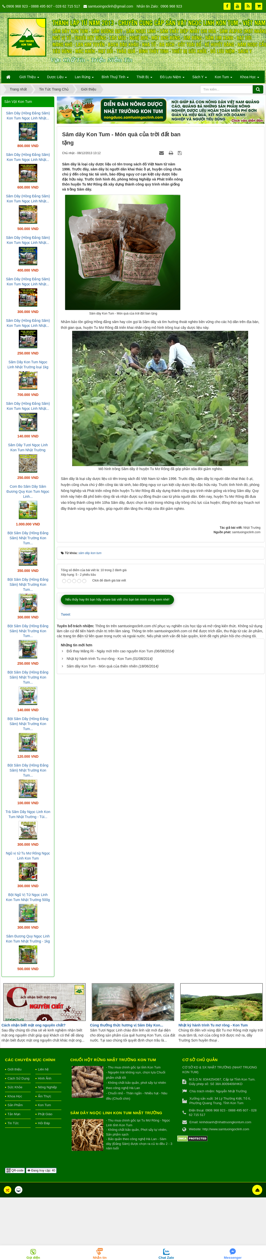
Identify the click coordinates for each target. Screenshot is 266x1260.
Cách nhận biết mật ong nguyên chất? (33, 1025)
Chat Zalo (166, 1257)
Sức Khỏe (15, 1087)
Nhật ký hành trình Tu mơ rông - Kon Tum (99, 794)
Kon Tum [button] (223, 78)
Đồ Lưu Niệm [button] (172, 78)
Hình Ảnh (45, 1078)
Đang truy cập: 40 (41, 1170)
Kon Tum (44, 1105)
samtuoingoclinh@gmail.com (110, 6)
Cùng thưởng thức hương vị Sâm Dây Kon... (126, 1025)
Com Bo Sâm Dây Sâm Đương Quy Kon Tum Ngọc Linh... (28, 491)
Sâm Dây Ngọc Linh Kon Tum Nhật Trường (116, 1113)
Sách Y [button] (199, 78)
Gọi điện (33, 1257)
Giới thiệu (14, 1069)
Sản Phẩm (15, 1105)
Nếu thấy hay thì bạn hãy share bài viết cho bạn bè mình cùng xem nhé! (117, 735)
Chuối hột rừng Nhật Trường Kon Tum (113, 1060)
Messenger (233, 1257)
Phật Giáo (45, 1114)
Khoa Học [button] (249, 78)
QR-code (15, 1170)
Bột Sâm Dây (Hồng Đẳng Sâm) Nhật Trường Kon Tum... (28, 538)
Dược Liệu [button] (57, 78)
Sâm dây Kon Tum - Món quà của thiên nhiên (102, 801)
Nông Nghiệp (47, 1087)
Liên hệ (43, 1069)
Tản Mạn (14, 1114)
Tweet (65, 749)
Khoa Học (15, 1096)
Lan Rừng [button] (84, 78)
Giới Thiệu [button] (29, 78)
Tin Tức (13, 1123)
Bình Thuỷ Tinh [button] (115, 78)
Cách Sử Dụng (18, 1078)
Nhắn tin (100, 1257)
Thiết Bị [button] (144, 78)
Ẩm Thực (44, 1096)
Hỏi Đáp (44, 1123)
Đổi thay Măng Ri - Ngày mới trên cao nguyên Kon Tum (110, 786)
